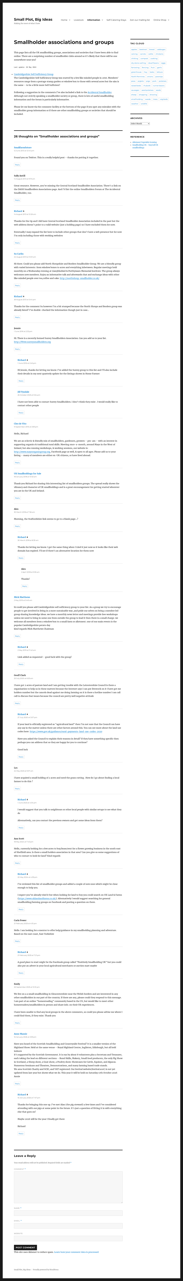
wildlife (144, 104)
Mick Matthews (22, 597)
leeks (152, 72)
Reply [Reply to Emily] (17, 1023)
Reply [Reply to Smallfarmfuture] (17, 165)
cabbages (161, 49)
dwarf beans (153, 63)
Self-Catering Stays (116, 20)
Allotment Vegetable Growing (144, 142)
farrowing (135, 67)
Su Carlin (19, 253)
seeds (158, 90)
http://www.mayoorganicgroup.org (32, 451)
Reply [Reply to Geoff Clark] (17, 703)
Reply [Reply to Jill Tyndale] (21, 413)
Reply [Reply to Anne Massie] (17, 1084)
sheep (133, 95)
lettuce (160, 72)
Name (17, 1208)
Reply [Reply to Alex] (17, 526)
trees (155, 99)
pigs (148, 81)
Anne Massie (20, 1034)
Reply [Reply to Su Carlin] (17, 285)
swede (148, 99)
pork (154, 81)
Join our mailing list (140, 20)
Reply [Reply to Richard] (17, 243)
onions (150, 76)
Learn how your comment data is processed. (76, 1252)
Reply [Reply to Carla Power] (17, 941)
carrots (143, 54)
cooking (154, 58)
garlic (159, 67)
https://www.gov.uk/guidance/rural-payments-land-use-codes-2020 (66, 731)
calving (134, 54)
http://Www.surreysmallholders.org (32, 342)
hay (145, 72)
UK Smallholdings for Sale (27, 473)
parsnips (159, 76)
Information (93, 20)
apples (134, 49)
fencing (145, 67)
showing (153, 95)
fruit (153, 67)
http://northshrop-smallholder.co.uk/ (79, 278)
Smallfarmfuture (23, 147)
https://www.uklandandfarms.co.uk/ (37, 898)
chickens (159, 54)
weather (134, 104)
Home (64, 20)
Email (18, 1221)
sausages (135, 90)
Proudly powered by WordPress (46, 1270)
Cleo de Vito (20, 423)
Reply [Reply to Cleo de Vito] (17, 463)
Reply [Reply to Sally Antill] (17, 200)
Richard (18, 211)
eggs (163, 63)
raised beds (136, 86)
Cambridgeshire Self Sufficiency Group (33, 74)
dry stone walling (138, 63)
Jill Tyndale (23, 392)
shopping (143, 95)
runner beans (158, 86)
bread (151, 49)
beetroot (143, 49)
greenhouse (136, 72)
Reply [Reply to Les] (17, 789)
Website (18, 1233)
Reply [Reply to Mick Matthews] (17, 636)
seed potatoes (147, 90)
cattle (150, 54)
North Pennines (138, 76)
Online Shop (160, 20)
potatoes (162, 81)
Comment (20, 1169)
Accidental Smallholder (99, 92)
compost (144, 58)
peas (133, 81)
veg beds (164, 99)
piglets (141, 81)
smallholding (137, 99)
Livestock (79, 20)
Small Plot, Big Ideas (33, 19)
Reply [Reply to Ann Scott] (17, 863)
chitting (134, 58)
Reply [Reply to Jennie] (17, 349)
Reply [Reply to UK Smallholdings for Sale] (17, 498)
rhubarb (146, 86)
